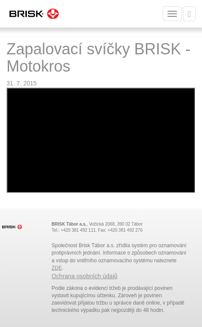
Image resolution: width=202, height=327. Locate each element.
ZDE (56, 268)
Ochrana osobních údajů (84, 276)
